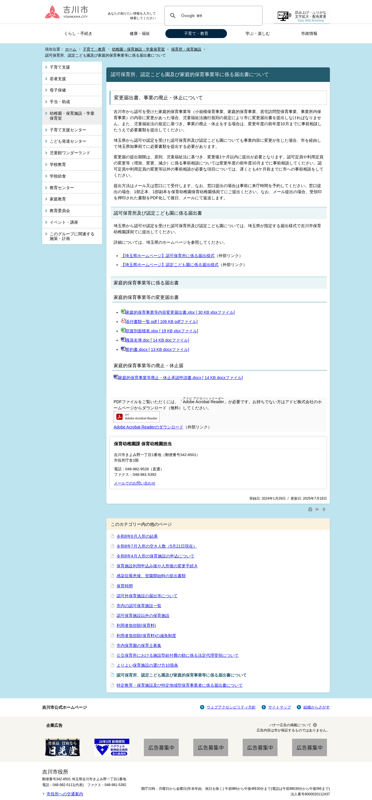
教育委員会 (60, 210)
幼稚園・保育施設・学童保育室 (138, 49)
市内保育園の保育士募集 (139, 645)
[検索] (212, 15)
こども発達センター (68, 141)
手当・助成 (60, 101)
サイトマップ (279, 707)
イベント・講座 (64, 222)
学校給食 (58, 176)
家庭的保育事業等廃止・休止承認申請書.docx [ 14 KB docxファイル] (178, 377)
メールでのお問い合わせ (134, 483)
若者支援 (58, 78)
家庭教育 (58, 199)
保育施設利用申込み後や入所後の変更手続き (157, 566)
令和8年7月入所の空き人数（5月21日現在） (157, 546)
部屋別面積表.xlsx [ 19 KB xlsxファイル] (159, 331)
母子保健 (58, 90)
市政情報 (309, 33)
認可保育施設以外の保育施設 (143, 615)
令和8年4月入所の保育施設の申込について (155, 556)
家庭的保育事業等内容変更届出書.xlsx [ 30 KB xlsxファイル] (178, 312)
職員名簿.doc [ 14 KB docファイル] (155, 340)
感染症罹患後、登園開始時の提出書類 (151, 575)
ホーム (70, 49)
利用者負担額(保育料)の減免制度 (146, 635)
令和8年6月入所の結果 (137, 536)
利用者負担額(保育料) (136, 625)
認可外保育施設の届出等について (147, 595)
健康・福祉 (140, 33)
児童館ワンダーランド (70, 152)
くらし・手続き (78, 33)
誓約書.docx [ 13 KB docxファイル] (155, 349)
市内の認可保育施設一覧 (139, 605)
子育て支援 (60, 67)
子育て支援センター (68, 130)
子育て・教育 (196, 33)
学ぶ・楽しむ (258, 33)
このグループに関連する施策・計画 (72, 236)
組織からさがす (316, 707)
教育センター (62, 187)
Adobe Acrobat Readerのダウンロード (148, 427)
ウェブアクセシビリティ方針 (231, 707)
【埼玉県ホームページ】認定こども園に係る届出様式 (170, 264)
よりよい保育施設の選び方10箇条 (147, 665)
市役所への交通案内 (64, 794)
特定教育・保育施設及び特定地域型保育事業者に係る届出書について (180, 685)
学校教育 (58, 164)
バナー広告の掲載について (290, 725)
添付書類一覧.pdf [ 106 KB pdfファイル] (159, 321)
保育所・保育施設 (186, 49)
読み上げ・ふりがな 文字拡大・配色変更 (311, 16)
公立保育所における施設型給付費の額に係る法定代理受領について (178, 655)
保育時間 (125, 586)
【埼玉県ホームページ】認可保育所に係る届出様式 (167, 255)
